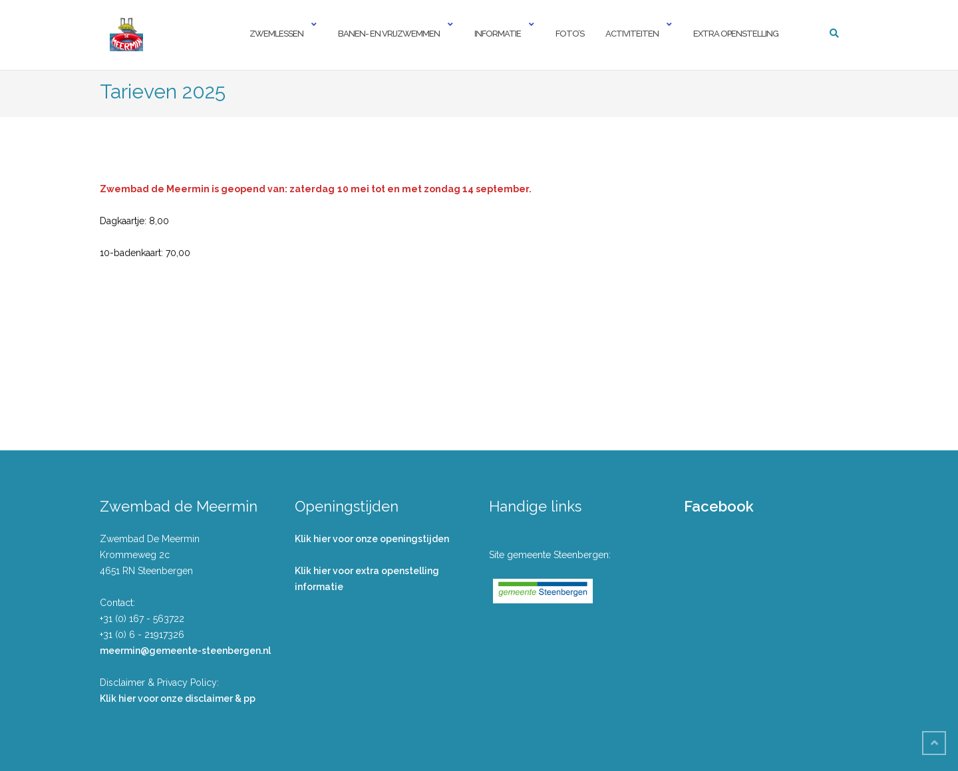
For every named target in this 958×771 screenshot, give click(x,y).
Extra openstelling (735, 34)
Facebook (719, 506)
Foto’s (570, 34)
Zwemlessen (276, 34)
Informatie (497, 34)
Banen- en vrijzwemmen (389, 34)
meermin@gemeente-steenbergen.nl (185, 650)
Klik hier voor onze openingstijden (372, 539)
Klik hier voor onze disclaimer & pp (177, 698)
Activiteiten (632, 34)
